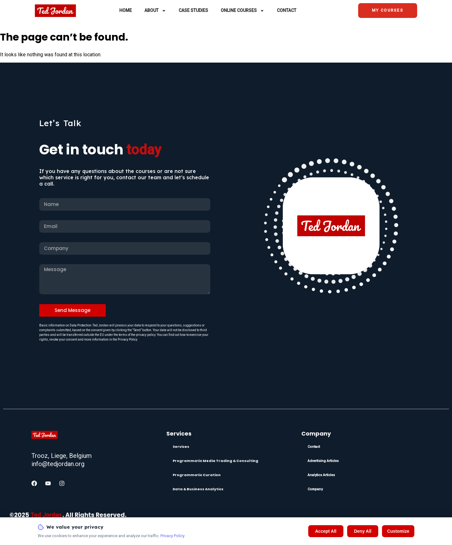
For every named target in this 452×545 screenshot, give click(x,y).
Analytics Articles (321, 475)
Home (125, 11)
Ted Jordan (45, 515)
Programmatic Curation (197, 474)
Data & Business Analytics (198, 489)
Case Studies (193, 11)
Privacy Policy (172, 535)
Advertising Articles (323, 461)
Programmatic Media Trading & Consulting (215, 460)
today (143, 150)
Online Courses (242, 11)
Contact (286, 11)
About (155, 11)
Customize (398, 531)
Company (315, 489)
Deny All (363, 531)
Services (181, 446)
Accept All (325, 531)
